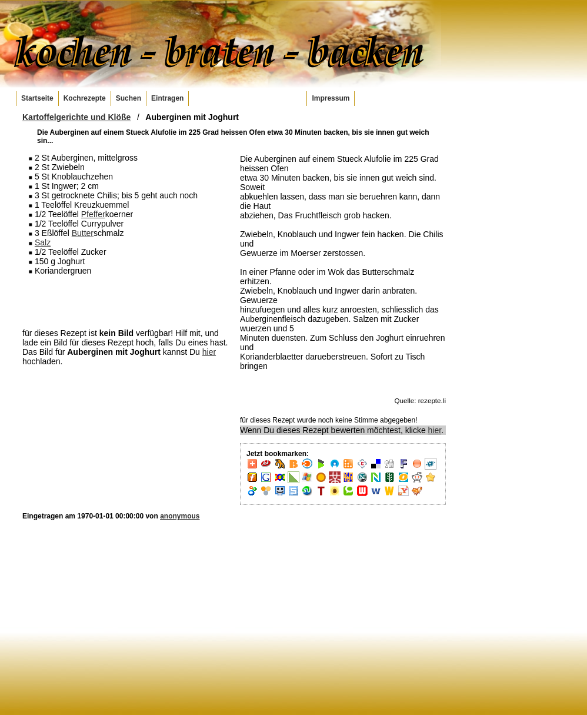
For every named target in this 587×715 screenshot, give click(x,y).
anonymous (179, 516)
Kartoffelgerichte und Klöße (76, 117)
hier (209, 352)
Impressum (330, 98)
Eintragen (167, 98)
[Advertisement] (125, 301)
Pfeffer (93, 214)
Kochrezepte (85, 98)
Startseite (37, 98)
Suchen (128, 98)
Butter (83, 233)
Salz (43, 242)
